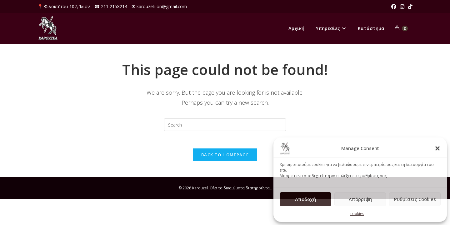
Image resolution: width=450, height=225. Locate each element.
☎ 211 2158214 (110, 6)
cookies (357, 213)
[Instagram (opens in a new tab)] (402, 6)
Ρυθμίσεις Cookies (415, 199)
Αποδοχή (305, 199)
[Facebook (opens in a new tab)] (393, 6)
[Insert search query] (225, 124)
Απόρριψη (360, 199)
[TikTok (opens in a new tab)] (409, 6)
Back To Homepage (225, 156)
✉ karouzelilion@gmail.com (159, 6)
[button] (437, 148)
